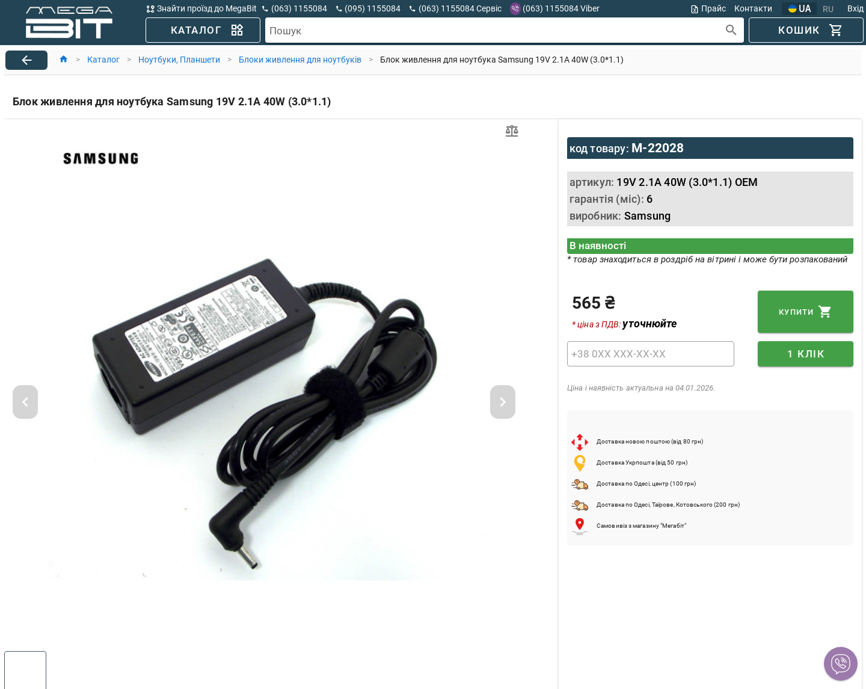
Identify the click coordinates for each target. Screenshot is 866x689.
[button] (841, 664)
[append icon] (731, 30)
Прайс (708, 9)
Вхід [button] (855, 8)
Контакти (753, 8)
